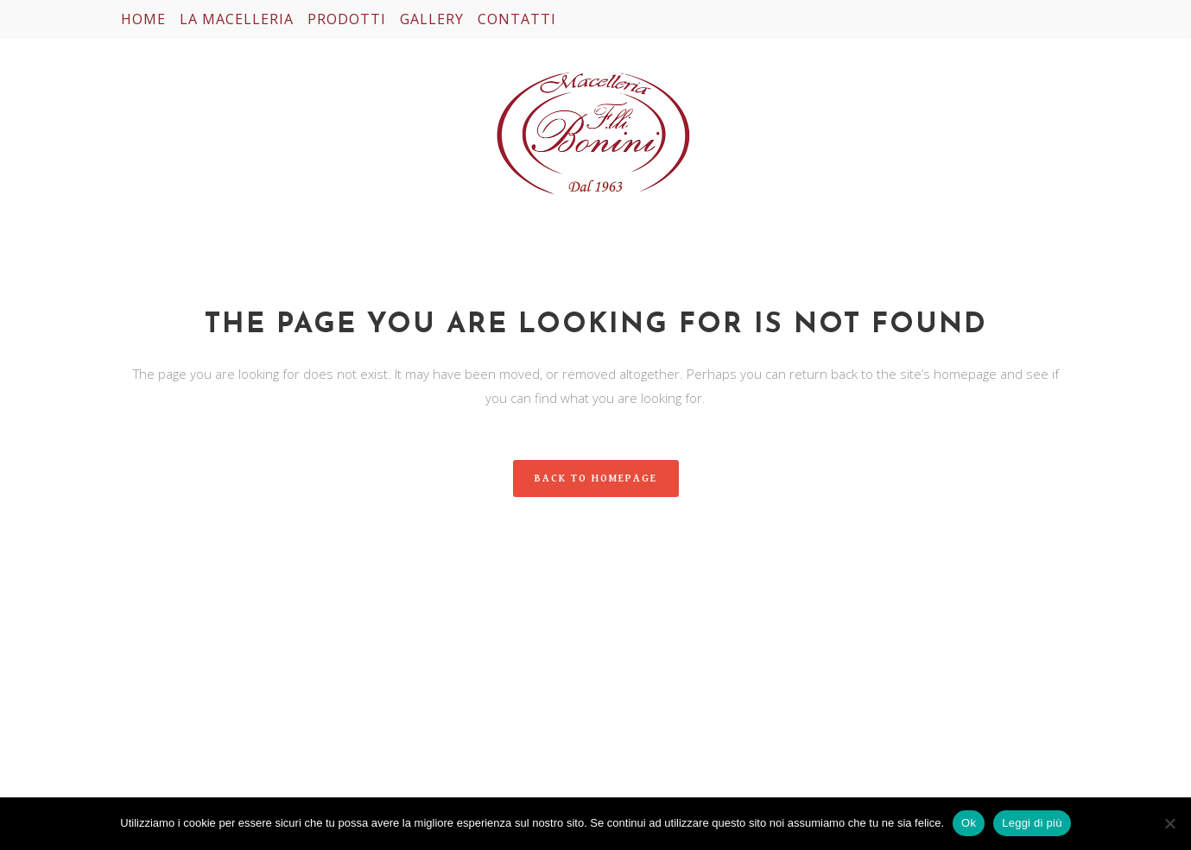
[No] (1169, 823)
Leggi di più (1032, 822)
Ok (968, 822)
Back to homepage (596, 478)
